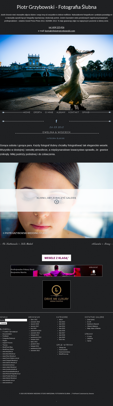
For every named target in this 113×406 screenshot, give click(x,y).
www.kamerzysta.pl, (9, 365)
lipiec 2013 (34, 341)
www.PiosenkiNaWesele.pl (11, 371)
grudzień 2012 (35, 344)
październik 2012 (36, 348)
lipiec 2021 (34, 319)
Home (27, 112)
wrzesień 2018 (35, 322)
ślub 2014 (62, 326)
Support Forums (7, 342)
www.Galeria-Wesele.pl (10, 362)
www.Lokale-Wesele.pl (9, 367)
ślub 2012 (60, 138)
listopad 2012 (35, 346)
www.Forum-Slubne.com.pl (11, 358)
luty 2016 (33, 328)
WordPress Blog (7, 347)
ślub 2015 (62, 328)
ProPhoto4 (75, 393)
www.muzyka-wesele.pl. (10, 369)
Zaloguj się (62, 347)
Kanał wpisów (63, 349)
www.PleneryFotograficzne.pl (11, 373)
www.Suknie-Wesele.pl (10, 378)
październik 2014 (36, 330)
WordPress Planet (8, 349)
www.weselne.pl (7, 382)
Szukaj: (2, 320)
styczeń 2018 (35, 324)
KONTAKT (74, 112)
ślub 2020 (62, 337)
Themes (5, 345)
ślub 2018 (62, 335)
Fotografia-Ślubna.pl (9, 338)
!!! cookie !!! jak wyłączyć (10, 331)
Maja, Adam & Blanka (93, 328)
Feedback (6, 336)
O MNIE (49, 112)
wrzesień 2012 (35, 350)
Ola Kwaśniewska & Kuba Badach (16, 244)
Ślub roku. (62, 339)
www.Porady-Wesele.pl (10, 376)
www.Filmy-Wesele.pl (9, 356)
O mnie (89, 336)
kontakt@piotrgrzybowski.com (60, 30)
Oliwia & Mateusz (92, 326)
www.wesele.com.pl (9, 380)
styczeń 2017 (35, 326)
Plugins (5, 340)
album (61, 319)
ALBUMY (60, 112)
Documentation (7, 334)
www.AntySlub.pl (8, 351)
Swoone (91, 393)
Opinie (89, 341)
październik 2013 (36, 337)
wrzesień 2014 (35, 333)
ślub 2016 (62, 330)
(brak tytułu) (91, 319)
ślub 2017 (62, 333)
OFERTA (38, 112)
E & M (89, 322)
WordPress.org (63, 354)
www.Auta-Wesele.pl (9, 354)
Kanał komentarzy (64, 352)
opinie (85, 112)
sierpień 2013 (35, 339)
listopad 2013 (35, 335)
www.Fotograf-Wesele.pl (10, 360)
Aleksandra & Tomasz (102, 244)
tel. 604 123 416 (56, 27)
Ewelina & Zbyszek (93, 324)
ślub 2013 (62, 324)
